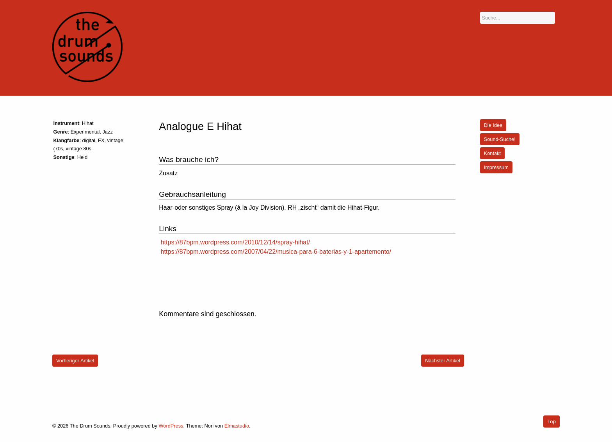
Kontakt (492, 153)
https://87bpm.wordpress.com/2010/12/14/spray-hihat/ (235, 242)
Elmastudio (236, 426)
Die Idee (493, 125)
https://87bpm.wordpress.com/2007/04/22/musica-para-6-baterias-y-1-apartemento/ (276, 251)
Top (551, 421)
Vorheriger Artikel (75, 361)
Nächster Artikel (442, 361)
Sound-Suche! (500, 139)
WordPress (170, 426)
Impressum (496, 167)
